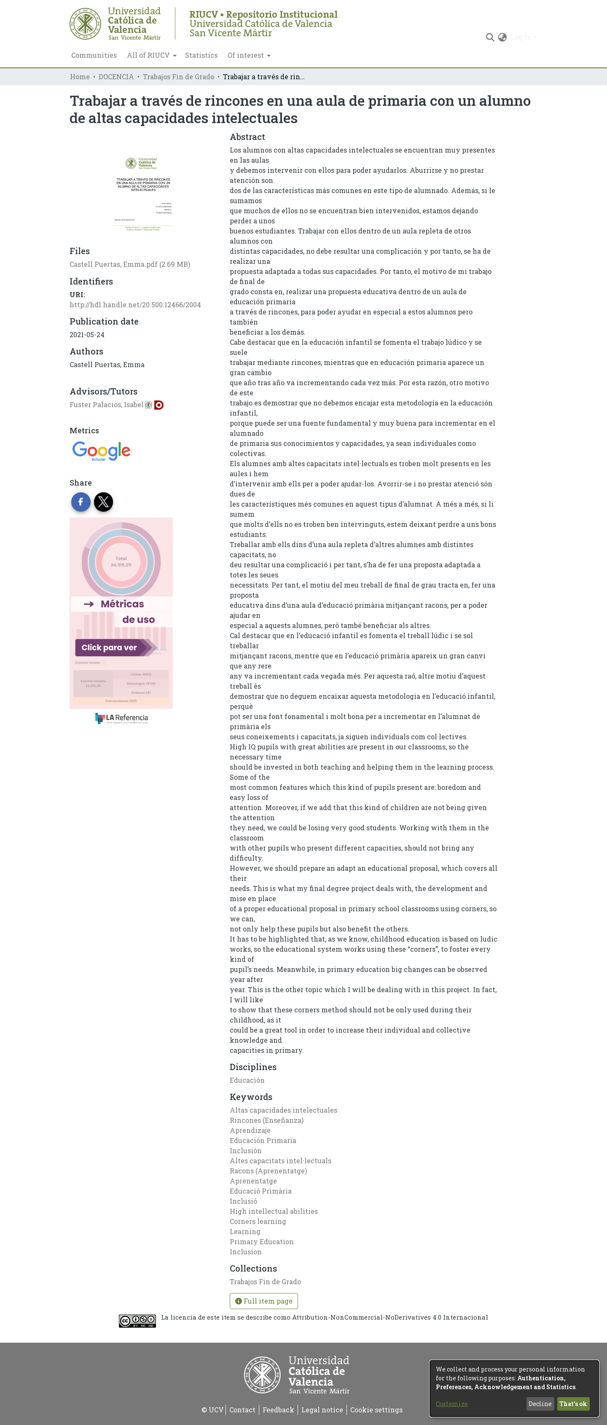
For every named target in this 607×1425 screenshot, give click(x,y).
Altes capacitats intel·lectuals (280, 1160)
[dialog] (514, 1389)
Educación (247, 1080)
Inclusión (246, 1150)
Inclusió (243, 1201)
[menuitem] (151, 55)
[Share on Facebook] (81, 502)
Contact (242, 1409)
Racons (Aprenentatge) (268, 1170)
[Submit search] (490, 37)
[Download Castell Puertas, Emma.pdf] (130, 264)
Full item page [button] (264, 1300)
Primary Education (262, 1241)
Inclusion (246, 1251)
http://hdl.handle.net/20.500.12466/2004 (135, 304)
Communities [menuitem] (94, 55)
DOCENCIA (116, 76)
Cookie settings (376, 1409)
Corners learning (258, 1221)
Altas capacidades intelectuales (283, 1110)
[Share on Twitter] (103, 502)
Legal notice (322, 1409)
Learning (245, 1231)
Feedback (278, 1409)
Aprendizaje (250, 1130)
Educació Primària (261, 1190)
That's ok (573, 1404)
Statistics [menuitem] (201, 55)
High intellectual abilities (274, 1211)
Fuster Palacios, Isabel (107, 404)
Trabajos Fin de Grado (178, 76)
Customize (452, 1404)
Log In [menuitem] (521, 36)
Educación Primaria (263, 1140)
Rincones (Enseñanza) (267, 1120)
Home (80, 76)
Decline (540, 1404)
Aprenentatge (253, 1180)
